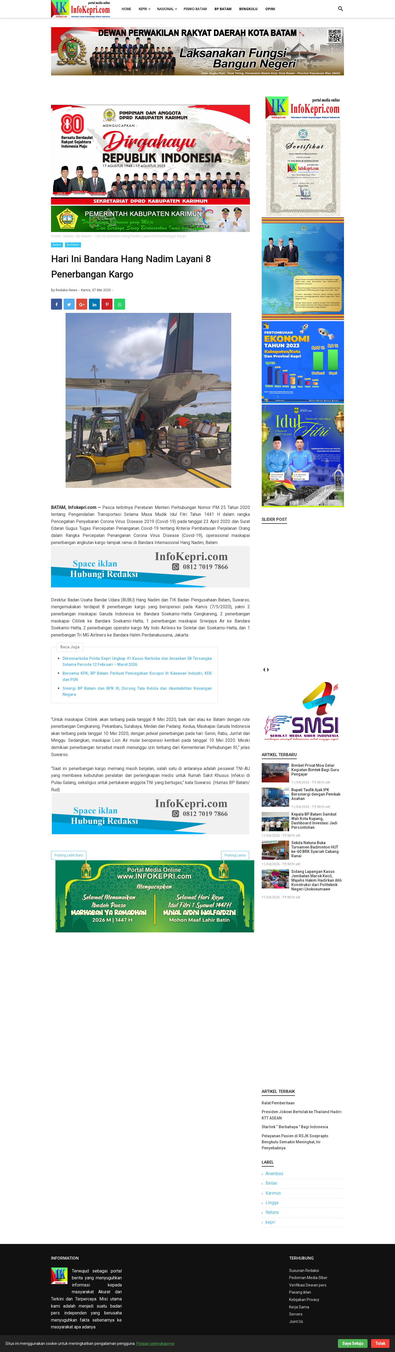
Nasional (165, 9)
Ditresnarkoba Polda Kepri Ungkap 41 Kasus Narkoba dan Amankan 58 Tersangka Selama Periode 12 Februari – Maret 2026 (137, 661)
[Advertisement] (303, 993)
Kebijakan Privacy (304, 1299)
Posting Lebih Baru (69, 855)
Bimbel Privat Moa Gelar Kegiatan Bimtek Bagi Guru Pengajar (315, 769)
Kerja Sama (299, 1307)
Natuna (272, 1212)
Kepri (143, 9)
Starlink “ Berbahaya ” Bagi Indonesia (295, 1127)
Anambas (274, 1173)
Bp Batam (73, 244)
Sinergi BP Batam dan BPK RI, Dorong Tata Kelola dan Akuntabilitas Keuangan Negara (137, 691)
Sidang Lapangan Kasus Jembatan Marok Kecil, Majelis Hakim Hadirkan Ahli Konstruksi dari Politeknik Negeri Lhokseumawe (316, 880)
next (268, 669)
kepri (270, 1222)
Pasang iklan (300, 1292)
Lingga (272, 1202)
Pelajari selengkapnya (155, 1343)
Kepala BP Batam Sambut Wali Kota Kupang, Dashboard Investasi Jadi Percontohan (314, 821)
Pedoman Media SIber (308, 1277)
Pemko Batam (195, 9)
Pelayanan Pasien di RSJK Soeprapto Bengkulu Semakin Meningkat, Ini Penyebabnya (295, 1142)
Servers (296, 1314)
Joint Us (296, 1321)
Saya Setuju (352, 1343)
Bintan (271, 1183)
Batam (57, 244)
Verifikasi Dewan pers (307, 1285)
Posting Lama (235, 855)
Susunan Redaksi (304, 1270)
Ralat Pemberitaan (278, 1103)
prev (264, 669)
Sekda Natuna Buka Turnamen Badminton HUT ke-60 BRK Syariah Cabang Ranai (315, 849)
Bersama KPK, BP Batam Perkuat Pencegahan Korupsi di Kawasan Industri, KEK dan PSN (137, 676)
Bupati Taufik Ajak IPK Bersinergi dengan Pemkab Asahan (315, 794)
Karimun (273, 1193)
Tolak (380, 1343)
